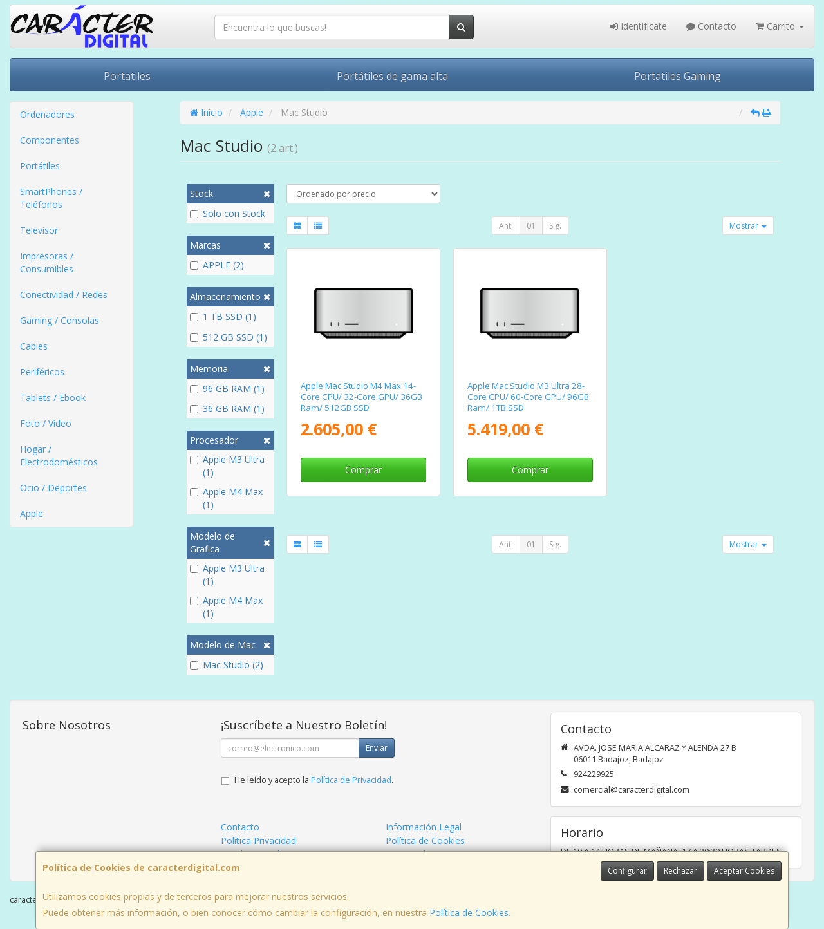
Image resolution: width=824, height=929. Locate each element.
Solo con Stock (227, 213)
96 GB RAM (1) (227, 388)
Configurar (627, 870)
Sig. (555, 225)
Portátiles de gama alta (392, 76)
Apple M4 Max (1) (226, 498)
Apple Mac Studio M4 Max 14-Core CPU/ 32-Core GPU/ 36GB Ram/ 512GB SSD (361, 397)
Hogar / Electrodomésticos (59, 455)
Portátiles (40, 166)
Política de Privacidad (351, 779)
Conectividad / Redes (64, 294)
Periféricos (42, 372)
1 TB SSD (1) (223, 316)
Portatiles (127, 76)
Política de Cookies (469, 912)
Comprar (363, 470)
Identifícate (638, 26)
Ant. (506, 225)
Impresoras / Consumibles (46, 262)
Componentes (49, 140)
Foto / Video (45, 423)
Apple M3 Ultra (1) (227, 465)
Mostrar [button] (748, 225)
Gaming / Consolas (59, 320)
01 (531, 225)
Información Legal (424, 827)
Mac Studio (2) (226, 665)
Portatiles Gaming (677, 76)
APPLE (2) (217, 265)
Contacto (711, 26)
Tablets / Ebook (53, 397)
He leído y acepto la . (313, 779)
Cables (34, 346)
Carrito (780, 26)
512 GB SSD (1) (228, 337)
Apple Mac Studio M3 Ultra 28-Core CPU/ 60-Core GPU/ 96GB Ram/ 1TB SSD (528, 397)
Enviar (377, 747)
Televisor (39, 230)
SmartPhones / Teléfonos (51, 198)
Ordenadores (47, 114)
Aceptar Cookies (744, 870)
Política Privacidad (258, 840)
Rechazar (680, 870)
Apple (31, 513)
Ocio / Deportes (53, 488)
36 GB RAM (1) (227, 408)
